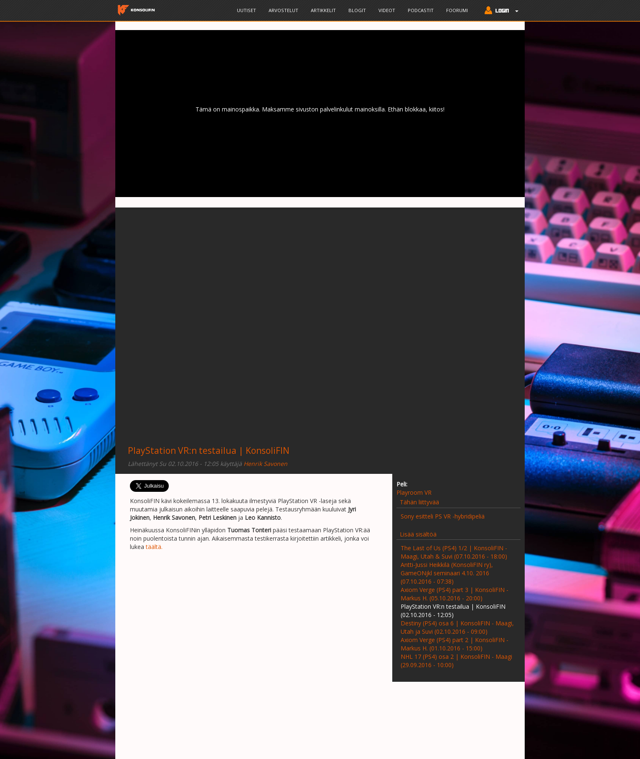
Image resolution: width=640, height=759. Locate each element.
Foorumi (457, 10)
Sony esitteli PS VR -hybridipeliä (443, 516)
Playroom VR (414, 492)
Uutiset (246, 10)
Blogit (357, 10)
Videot (386, 10)
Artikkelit (323, 10)
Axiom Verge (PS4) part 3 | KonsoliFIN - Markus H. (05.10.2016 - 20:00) (454, 594)
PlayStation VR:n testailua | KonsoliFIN (209, 450)
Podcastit (421, 10)
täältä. (154, 547)
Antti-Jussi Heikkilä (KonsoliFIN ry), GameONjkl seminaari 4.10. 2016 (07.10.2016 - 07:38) (447, 573)
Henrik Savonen (265, 464)
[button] (499, 11)
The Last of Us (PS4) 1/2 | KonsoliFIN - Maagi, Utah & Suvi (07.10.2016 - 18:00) (454, 552)
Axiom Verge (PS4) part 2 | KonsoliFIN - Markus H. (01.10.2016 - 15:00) (454, 644)
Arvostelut (283, 10)
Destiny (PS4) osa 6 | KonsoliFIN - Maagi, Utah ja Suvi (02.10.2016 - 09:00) (457, 627)
